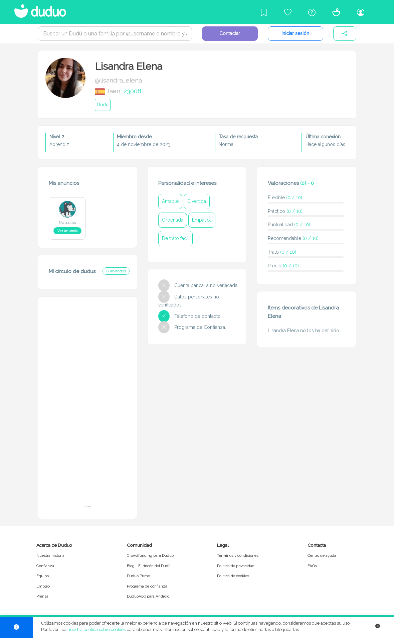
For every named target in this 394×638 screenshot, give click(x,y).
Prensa (42, 596)
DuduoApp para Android (148, 596)
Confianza (45, 565)
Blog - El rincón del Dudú (149, 565)
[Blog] (263, 12)
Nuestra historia (50, 555)
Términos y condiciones (237, 555)
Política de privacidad (235, 565)
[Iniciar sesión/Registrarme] (360, 12)
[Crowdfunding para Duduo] (288, 12)
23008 (132, 91)
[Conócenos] (336, 12)
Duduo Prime (138, 575)
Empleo (43, 586)
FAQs (312, 565)
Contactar (229, 33)
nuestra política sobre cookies (96, 629)
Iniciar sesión (295, 33)
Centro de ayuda (322, 555)
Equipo (42, 575)
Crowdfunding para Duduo (150, 555)
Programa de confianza (147, 586)
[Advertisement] (87, 404)
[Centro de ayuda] (312, 12)
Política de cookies (233, 575)
